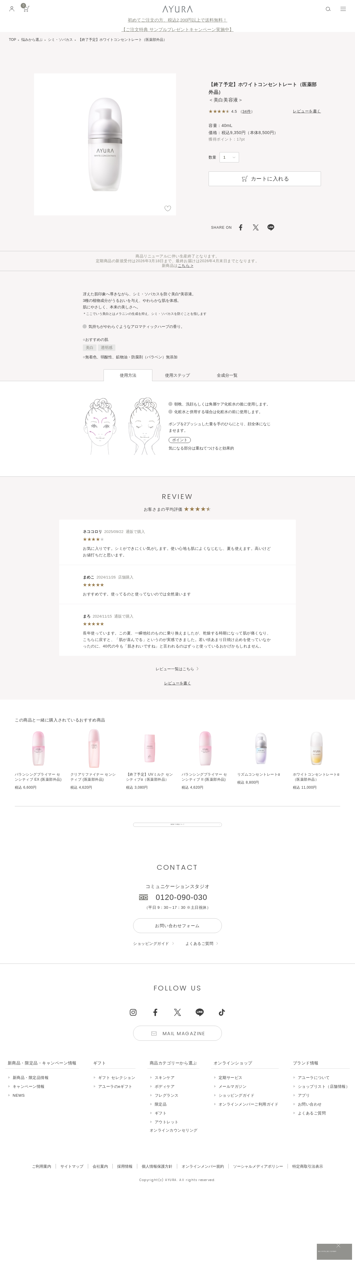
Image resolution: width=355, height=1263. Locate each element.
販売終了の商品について (177, 830)
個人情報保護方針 (157, 1177)
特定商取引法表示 (307, 1177)
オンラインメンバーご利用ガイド (249, 1115)
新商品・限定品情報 (31, 1088)
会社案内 (100, 1177)
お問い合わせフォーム (177, 936)
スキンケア (165, 1088)
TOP (12, 39)
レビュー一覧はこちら (175, 669)
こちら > (185, 265)
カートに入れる (265, 178)
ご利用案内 (41, 1177)
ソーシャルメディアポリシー (258, 1177)
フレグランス (167, 1106)
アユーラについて (314, 1088)
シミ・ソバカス (60, 39)
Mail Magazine (184, 1044)
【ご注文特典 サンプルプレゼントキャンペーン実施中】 (177, 29)
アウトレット (167, 1133)
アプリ (304, 1106)
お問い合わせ (310, 1115)
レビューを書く (307, 111)
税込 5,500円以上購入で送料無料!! (295, 1252)
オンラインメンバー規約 (203, 1177)
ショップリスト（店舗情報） (324, 1097)
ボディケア (165, 1097)
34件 (246, 111)
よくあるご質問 (199, 954)
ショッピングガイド (151, 954)
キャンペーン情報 (29, 1097)
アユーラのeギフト (115, 1097)
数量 (212, 157)
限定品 (161, 1115)
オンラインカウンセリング (174, 1141)
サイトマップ (71, 1177)
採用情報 (125, 1177)
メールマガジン (233, 1097)
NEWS (19, 1106)
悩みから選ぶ (32, 39)
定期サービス (231, 1088)
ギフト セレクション (116, 1088)
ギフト (161, 1124)
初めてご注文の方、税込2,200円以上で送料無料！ (177, 20)
